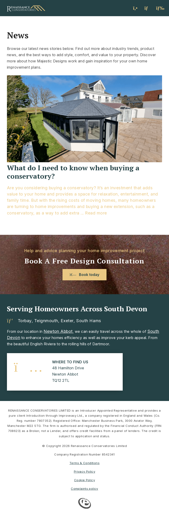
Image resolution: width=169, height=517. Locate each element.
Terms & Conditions (84, 463)
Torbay (25, 321)
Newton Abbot (58, 331)
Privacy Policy (84, 471)
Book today (84, 274)
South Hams (88, 321)
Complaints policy (84, 488)
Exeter (67, 321)
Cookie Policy (84, 480)
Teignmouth (46, 321)
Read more (96, 213)
